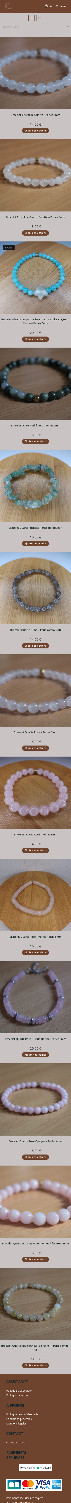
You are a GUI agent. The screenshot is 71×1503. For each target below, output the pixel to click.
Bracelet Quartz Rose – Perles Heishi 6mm (36, 936)
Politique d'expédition (19, 1390)
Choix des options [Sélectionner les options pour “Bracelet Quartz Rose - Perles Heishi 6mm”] (36, 952)
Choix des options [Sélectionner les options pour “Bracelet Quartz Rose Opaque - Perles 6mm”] (36, 1157)
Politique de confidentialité (22, 1414)
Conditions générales (19, 1419)
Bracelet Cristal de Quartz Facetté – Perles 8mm (35, 217)
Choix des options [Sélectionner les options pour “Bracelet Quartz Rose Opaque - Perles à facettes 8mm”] (36, 1259)
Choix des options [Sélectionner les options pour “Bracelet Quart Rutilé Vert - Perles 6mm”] (36, 441)
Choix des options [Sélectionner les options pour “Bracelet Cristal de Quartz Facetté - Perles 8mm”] (36, 232)
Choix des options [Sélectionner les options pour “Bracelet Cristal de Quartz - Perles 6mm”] (36, 130)
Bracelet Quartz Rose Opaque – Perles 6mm (35, 1141)
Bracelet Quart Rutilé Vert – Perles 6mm (35, 425)
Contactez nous (15, 1442)
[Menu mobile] (60, 6)
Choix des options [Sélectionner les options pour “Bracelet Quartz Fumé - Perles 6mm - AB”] (36, 645)
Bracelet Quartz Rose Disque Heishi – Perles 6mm (35, 1039)
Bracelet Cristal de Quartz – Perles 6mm (35, 115)
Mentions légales (16, 1423)
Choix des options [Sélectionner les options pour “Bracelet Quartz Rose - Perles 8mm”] (36, 850)
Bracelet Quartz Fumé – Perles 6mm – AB (35, 630)
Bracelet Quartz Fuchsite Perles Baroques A (35, 527)
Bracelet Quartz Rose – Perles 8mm (35, 834)
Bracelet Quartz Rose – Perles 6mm (35, 732)
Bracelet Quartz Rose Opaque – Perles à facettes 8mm (35, 1243)
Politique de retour (17, 1395)
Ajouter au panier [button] (35, 543)
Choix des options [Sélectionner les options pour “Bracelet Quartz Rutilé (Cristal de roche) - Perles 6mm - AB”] (36, 1365)
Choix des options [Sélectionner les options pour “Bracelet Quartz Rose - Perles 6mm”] (36, 748)
